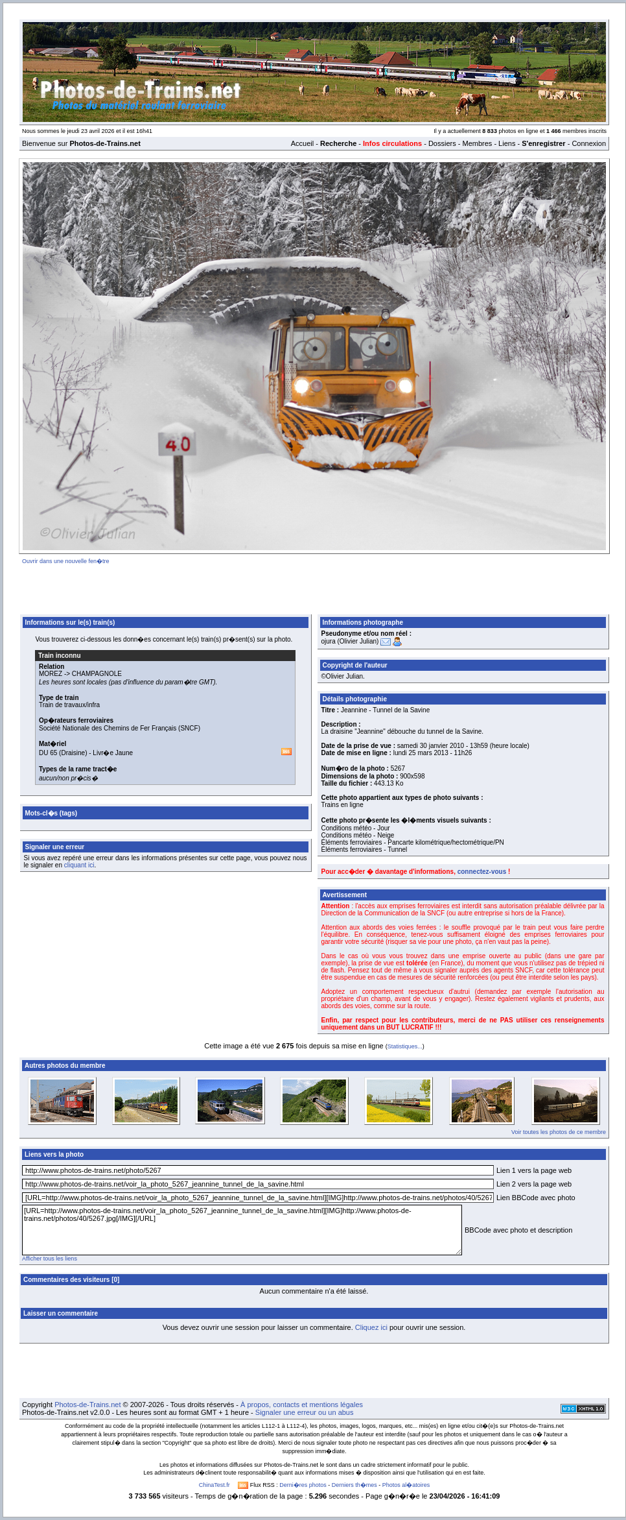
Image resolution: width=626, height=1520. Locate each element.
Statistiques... (405, 1046)
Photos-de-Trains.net (87, 1404)
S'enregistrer (543, 143)
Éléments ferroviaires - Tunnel (364, 849)
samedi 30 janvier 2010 (430, 745)
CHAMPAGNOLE (97, 673)
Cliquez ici (371, 1327)
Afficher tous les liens (49, 1258)
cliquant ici (79, 865)
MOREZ (50, 673)
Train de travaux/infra (69, 704)
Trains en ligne (342, 804)
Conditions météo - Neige (358, 835)
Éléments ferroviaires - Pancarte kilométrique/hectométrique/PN (412, 842)
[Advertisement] (314, 587)
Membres (477, 143)
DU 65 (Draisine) (63, 752)
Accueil (302, 143)
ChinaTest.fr (214, 1485)
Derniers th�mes (354, 1485)
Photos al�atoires (406, 1485)
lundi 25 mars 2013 (420, 752)
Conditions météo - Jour (355, 828)
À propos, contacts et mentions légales (301, 1404)
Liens (506, 143)
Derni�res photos (303, 1485)
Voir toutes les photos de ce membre (558, 1132)
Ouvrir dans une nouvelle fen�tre (66, 561)
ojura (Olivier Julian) (350, 641)
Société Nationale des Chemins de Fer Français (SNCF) (119, 728)
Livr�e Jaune (113, 752)
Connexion (589, 143)
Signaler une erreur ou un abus (304, 1412)
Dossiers (442, 143)
